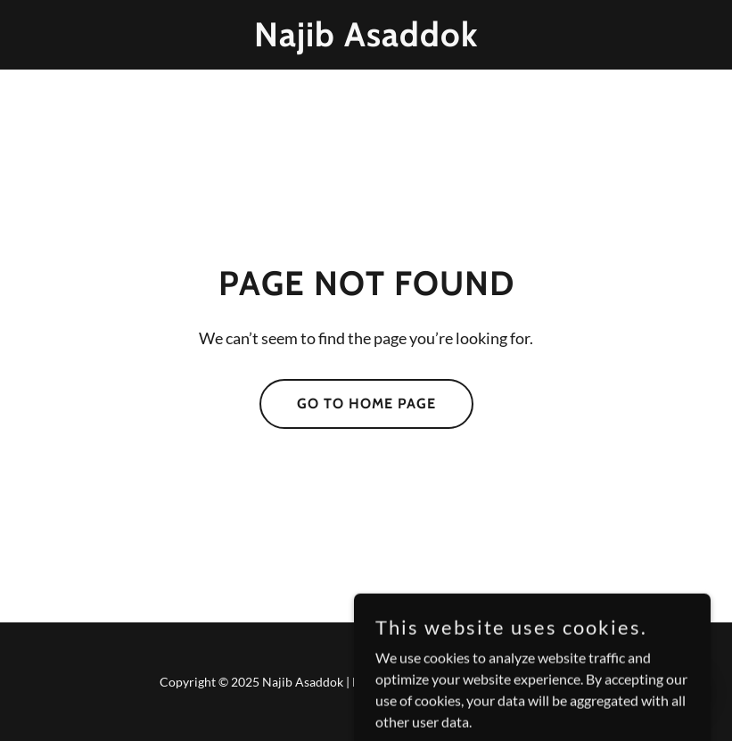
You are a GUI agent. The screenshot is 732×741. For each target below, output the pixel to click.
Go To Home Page (366, 403)
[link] (366, 40)
